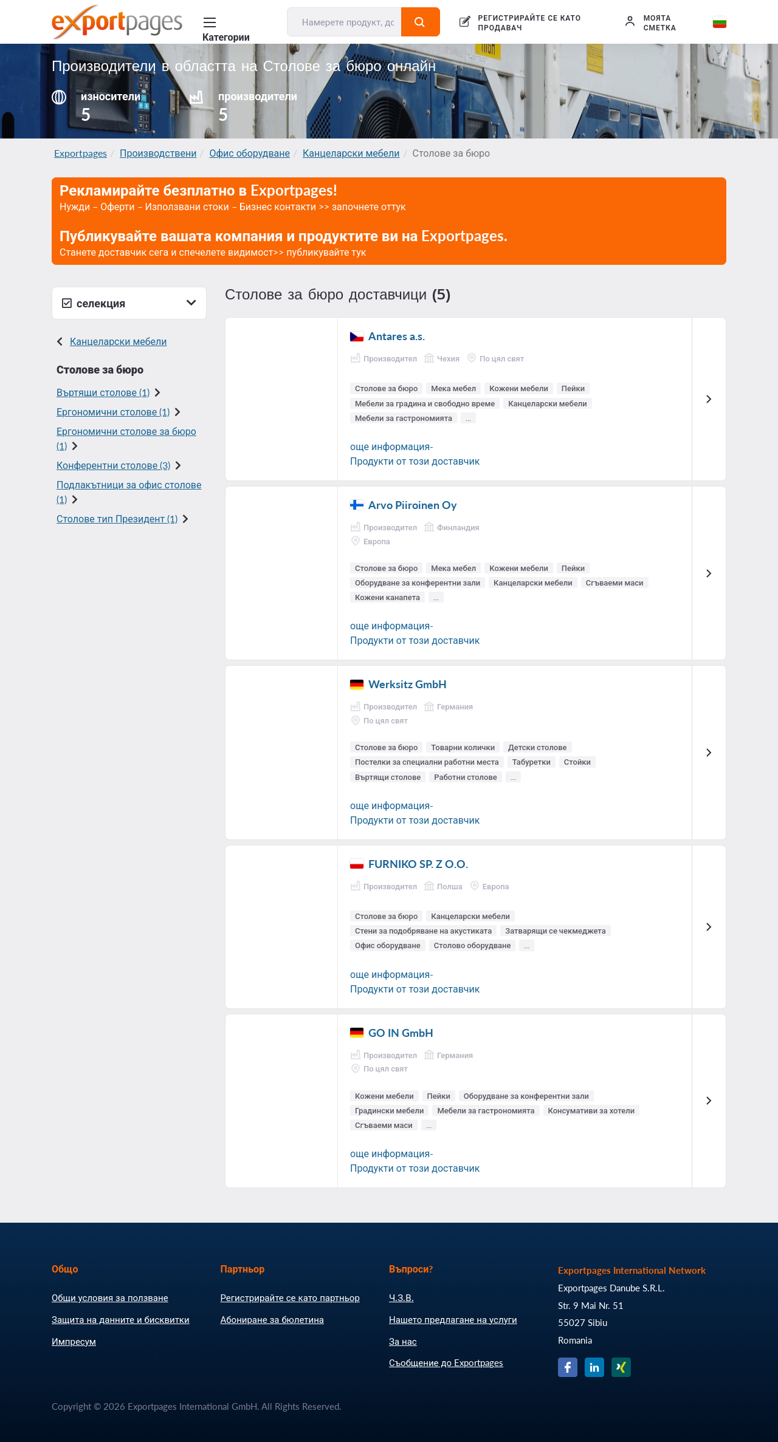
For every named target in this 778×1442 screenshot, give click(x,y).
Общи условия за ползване (110, 1297)
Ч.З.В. (401, 1297)
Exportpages (80, 153)
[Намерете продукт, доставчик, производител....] (344, 21)
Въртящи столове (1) (103, 392)
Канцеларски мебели (351, 153)
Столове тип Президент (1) (117, 518)
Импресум (74, 1341)
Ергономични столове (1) (113, 411)
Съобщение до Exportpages (446, 1362)
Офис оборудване (249, 153)
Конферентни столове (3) (113, 465)
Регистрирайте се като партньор (290, 1297)
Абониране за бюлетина (272, 1319)
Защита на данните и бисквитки (121, 1319)
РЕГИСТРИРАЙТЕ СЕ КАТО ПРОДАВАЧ (529, 22)
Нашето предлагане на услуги (453, 1319)
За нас (403, 1341)
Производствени (158, 153)
